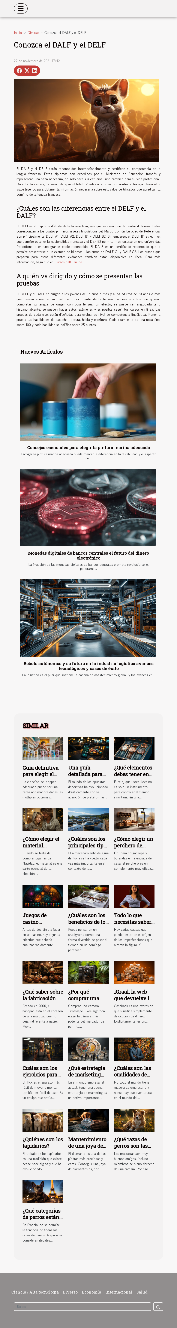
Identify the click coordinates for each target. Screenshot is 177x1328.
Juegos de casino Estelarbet (34, 922)
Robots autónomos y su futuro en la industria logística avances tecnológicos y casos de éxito (88, 666)
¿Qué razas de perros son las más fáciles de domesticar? (131, 1149)
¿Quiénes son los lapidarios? (42, 1142)
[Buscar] (82, 1306)
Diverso (33, 32)
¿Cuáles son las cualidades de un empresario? (133, 1075)
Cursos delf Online (68, 262)
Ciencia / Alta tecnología (35, 1292)
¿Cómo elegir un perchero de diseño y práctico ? (133, 848)
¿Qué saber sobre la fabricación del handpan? (42, 998)
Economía (91, 1292)
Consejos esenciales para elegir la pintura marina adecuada (88, 447)
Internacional (118, 1292)
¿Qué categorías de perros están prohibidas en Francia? (41, 1220)
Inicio (18, 32)
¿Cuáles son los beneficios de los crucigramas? (88, 922)
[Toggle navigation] (21, 8)
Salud (141, 1292)
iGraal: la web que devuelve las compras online (134, 998)
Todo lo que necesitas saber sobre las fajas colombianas (132, 925)
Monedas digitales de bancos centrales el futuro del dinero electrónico (88, 555)
